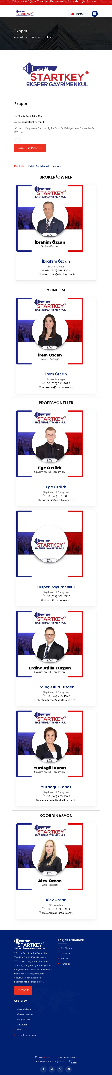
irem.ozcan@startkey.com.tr (57, 387)
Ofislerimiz (35, 37)
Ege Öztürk (56, 487)
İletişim (63, 958)
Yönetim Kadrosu (24, 1014)
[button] (78, 14)
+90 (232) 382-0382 (29, 116)
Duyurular (20, 1024)
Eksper (49, 37)
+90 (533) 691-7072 (57, 383)
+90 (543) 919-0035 (57, 496)
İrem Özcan (56, 374)
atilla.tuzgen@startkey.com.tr (58, 700)
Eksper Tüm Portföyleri (30, 147)
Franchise (64, 963)
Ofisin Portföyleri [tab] (38, 166)
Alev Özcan (56, 899)
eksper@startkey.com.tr (31, 122)
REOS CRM (23, 990)
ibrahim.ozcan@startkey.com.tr (57, 274)
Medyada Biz (22, 1019)
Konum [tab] (57, 166)
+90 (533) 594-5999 (57, 909)
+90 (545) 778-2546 (57, 796)
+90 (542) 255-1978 (57, 696)
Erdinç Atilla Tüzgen (56, 687)
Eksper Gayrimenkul (56, 587)
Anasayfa (19, 37)
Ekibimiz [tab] (19, 166)
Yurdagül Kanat (56, 787)
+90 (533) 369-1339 (57, 270)
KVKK (18, 1029)
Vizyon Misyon (23, 1009)
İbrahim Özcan (56, 261)
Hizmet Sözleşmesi (25, 1035)
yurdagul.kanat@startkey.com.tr (58, 800)
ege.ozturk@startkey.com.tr (57, 500)
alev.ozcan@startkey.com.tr (57, 913)
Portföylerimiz (66, 948)
